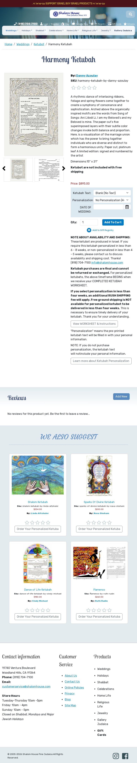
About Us (71, 675)
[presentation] (3, 168)
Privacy (70, 693)
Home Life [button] (72, 30)
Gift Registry (98, 23)
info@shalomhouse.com (107, 262)
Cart (65, 24)
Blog (68, 699)
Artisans (129, 23)
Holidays (103, 675)
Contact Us (72, 681)
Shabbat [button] (40, 30)
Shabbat (102, 682)
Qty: (74, 222)
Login (44, 24)
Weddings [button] (11, 30)
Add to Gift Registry (102, 230)
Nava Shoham (101, 513)
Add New (121, 396)
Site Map (70, 705)
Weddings (103, 669)
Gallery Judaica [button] (123, 30)
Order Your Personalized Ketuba (38, 529)
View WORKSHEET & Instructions (94, 323)
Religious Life (103, 704)
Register (55, 24)
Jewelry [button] (105, 30)
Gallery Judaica (102, 722)
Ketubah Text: (82, 193)
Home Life (104, 695)
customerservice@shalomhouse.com (26, 686)
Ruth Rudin (101, 601)
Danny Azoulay (87, 75)
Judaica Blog (80, 23)
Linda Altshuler (40, 513)
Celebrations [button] (55, 30)
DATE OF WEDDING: (84, 209)
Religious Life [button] (89, 30)
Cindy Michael (40, 601)
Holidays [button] (26, 30)
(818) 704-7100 (28, 23)
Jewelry (102, 713)
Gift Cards (114, 23)
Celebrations (105, 689)
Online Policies (74, 687)
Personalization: (81, 200)
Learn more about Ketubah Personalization (101, 361)
